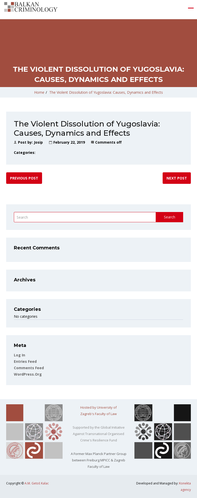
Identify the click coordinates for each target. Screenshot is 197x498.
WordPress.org (28, 374)
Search (169, 217)
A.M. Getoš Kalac (37, 483)
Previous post (24, 178)
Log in (19, 355)
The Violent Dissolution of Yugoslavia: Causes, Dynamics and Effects (106, 92)
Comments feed (29, 367)
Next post (176, 178)
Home (39, 92)
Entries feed (25, 361)
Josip (38, 142)
